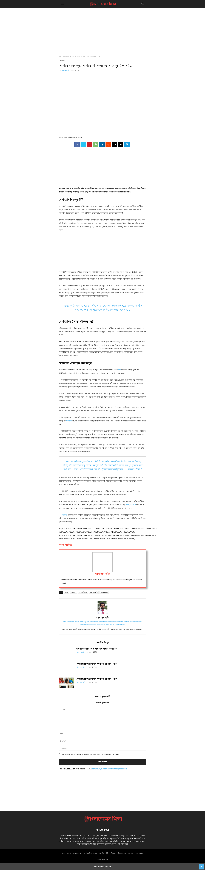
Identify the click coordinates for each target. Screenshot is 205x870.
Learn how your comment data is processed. (109, 769)
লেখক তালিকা (77, 853)
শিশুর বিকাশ (66, 56)
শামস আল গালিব (66, 70)
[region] (102, 33)
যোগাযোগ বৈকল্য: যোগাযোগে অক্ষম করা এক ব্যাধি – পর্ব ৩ (96, 663)
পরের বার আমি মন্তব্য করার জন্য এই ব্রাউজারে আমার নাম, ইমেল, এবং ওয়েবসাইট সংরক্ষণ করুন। (90, 754)
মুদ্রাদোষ (69, 421)
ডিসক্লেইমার (122, 853)
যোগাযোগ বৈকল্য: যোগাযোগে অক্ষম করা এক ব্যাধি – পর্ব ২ (96, 679)
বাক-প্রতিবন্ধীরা (131, 505)
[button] (63, 4)
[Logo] (102, 822)
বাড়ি (60, 56)
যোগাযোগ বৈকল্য (83, 592)
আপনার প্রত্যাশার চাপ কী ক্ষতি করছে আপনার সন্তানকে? (96, 648)
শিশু (119, 370)
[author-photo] (102, 614)
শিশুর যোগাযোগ (104, 592)
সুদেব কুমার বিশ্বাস (81, 652)
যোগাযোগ (74, 592)
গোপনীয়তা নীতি (103, 853)
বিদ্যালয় (64, 515)
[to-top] (201, 865)
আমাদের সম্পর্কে (66, 853)
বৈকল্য (66, 592)
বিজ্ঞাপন (113, 853)
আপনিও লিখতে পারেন (90, 853)
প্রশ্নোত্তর (140, 853)
